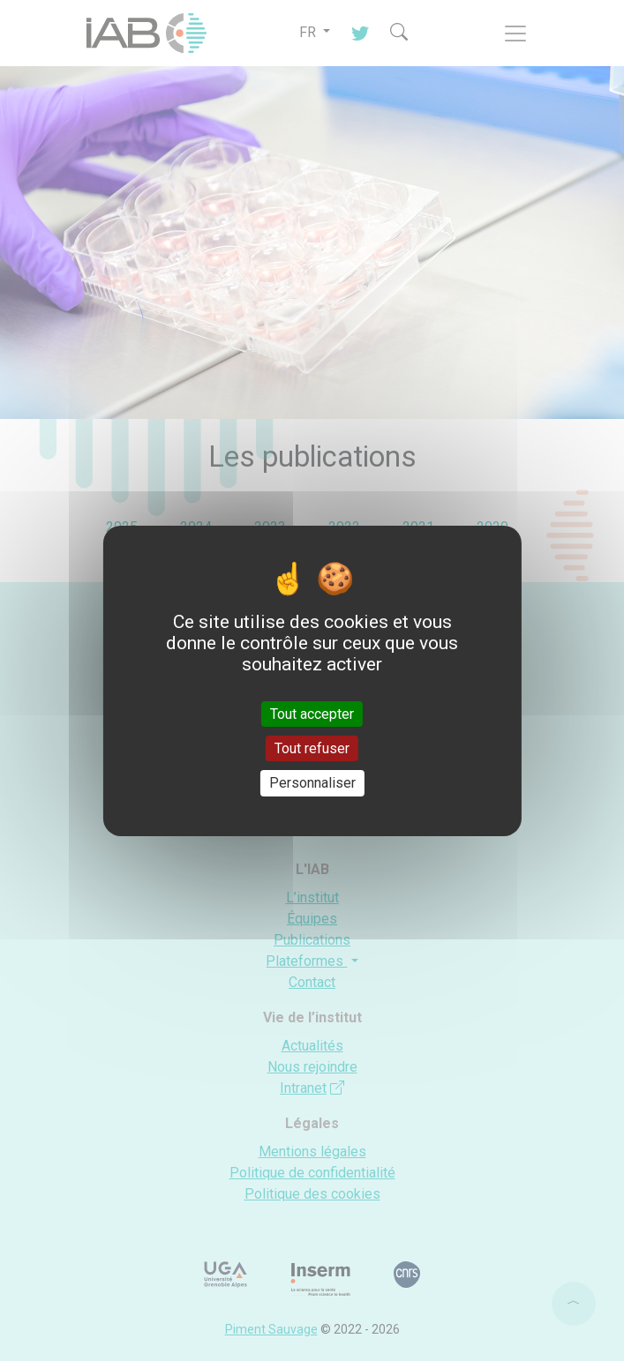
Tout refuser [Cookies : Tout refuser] (312, 748)
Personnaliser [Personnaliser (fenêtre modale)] (312, 782)
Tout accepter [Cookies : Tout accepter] (312, 714)
